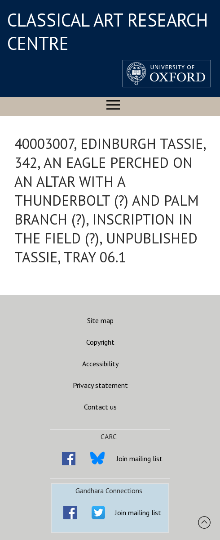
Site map (100, 320)
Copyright (100, 342)
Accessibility (100, 363)
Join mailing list (139, 458)
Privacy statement (100, 385)
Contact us (100, 406)
